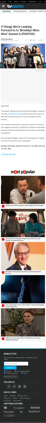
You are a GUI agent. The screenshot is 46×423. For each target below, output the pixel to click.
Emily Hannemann (7, 39)
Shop (10, 1)
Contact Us (7, 398)
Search (4, 1)
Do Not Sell (7, 401)
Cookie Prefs (17, 401)
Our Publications (13, 403)
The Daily (8, 371)
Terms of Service (24, 398)
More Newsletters (10, 376)
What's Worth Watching (23, 371)
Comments (41, 40)
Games (16, 1)
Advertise (13, 396)
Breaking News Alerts (12, 373)
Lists (40, 1)
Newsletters (32, 1)
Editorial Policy (22, 396)
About (6, 396)
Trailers (25, 373)
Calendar (23, 1)
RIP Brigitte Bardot (20, 11)
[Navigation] (3, 6)
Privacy (15, 398)
